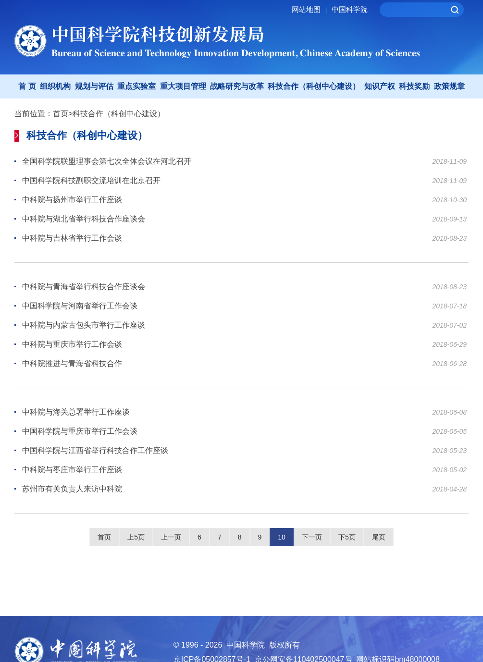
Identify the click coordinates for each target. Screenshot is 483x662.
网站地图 (311, 9)
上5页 (136, 537)
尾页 (378, 537)
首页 (60, 114)
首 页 (27, 86)
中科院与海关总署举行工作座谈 (76, 412)
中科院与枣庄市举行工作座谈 (72, 470)
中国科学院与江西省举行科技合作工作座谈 (95, 450)
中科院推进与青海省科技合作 (72, 363)
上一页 (171, 537)
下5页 (347, 537)
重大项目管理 (183, 86)
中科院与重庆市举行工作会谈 (72, 344)
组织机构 (55, 86)
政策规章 (449, 86)
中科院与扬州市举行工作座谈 (72, 200)
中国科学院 (350, 9)
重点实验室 (136, 86)
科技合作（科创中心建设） (314, 86)
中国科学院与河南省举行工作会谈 (79, 306)
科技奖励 (414, 86)
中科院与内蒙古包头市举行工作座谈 (83, 325)
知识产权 (379, 86)
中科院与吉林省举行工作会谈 (72, 238)
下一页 (312, 537)
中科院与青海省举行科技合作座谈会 (83, 286)
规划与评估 (94, 86)
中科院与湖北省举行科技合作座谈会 (83, 219)
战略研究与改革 (237, 86)
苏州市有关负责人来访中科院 (72, 489)
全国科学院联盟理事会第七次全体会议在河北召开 (106, 161)
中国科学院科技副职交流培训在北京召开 (91, 180)
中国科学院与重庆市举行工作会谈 (79, 431)
